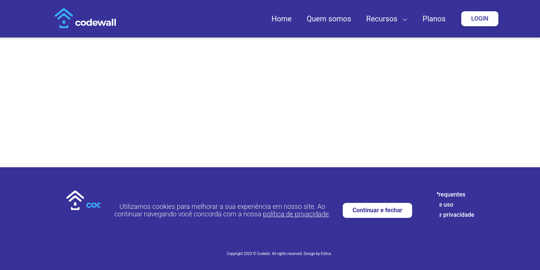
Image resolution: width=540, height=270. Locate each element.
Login (480, 18)
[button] (404, 18)
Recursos (382, 18)
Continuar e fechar (377, 210)
